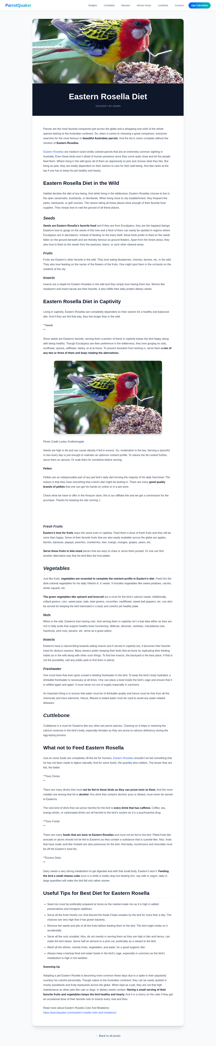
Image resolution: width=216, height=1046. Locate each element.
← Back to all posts (108, 1035)
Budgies (92, 5)
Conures (179, 5)
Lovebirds (163, 5)
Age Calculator (199, 5)
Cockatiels (109, 5)
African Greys (144, 5)
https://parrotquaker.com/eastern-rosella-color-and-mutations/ (79, 1012)
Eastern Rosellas (53, 151)
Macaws (125, 5)
